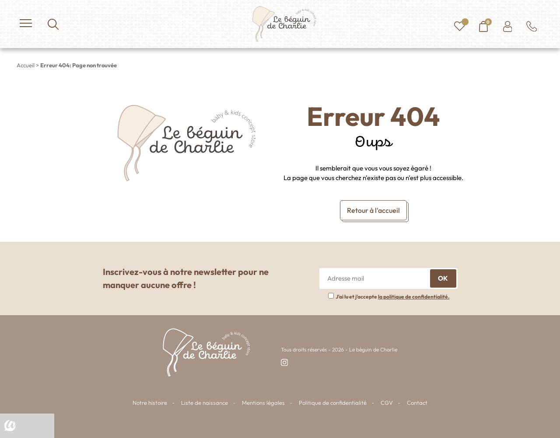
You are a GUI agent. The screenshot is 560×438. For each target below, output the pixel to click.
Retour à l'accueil (373, 210)
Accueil (26, 65)
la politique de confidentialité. (414, 296)
